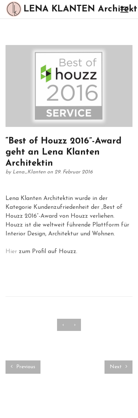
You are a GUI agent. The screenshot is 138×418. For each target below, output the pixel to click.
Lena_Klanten (30, 172)
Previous (23, 367)
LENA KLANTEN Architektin (59, 9)
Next (118, 367)
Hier (11, 252)
